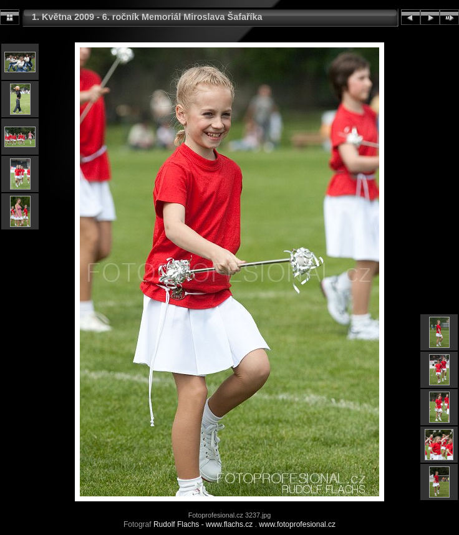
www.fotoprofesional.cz (297, 524)
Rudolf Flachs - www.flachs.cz (203, 524)
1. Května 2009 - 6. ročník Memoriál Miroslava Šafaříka (147, 17)
